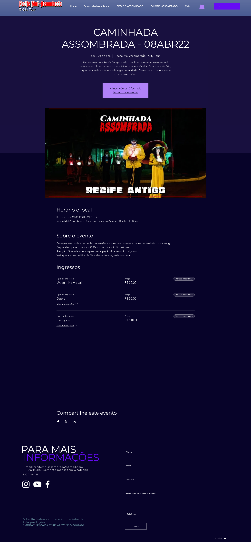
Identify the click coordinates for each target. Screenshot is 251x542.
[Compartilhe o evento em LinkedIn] (74, 421)
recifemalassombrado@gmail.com (58, 466)
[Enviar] (135, 526)
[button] (202, 6)
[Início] (217, 538)
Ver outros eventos (125, 92)
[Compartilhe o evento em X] (66, 421)
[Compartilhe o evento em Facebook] (58, 421)
